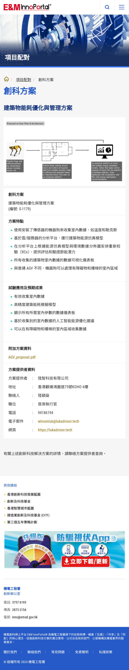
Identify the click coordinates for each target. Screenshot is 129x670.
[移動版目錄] (121, 7)
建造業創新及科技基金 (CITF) (28, 515)
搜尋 (107, 7)
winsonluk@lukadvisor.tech (58, 421)
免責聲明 (81, 652)
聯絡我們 (34, 652)
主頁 (6, 79)
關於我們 (10, 652)
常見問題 (58, 652)
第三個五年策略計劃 (22, 522)
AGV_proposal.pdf (22, 357)
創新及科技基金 (19, 501)
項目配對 (23, 80)
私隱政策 (105, 652)
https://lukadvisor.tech (55, 430)
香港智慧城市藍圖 (20, 508)
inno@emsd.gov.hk (24, 617)
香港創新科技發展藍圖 (24, 494)
